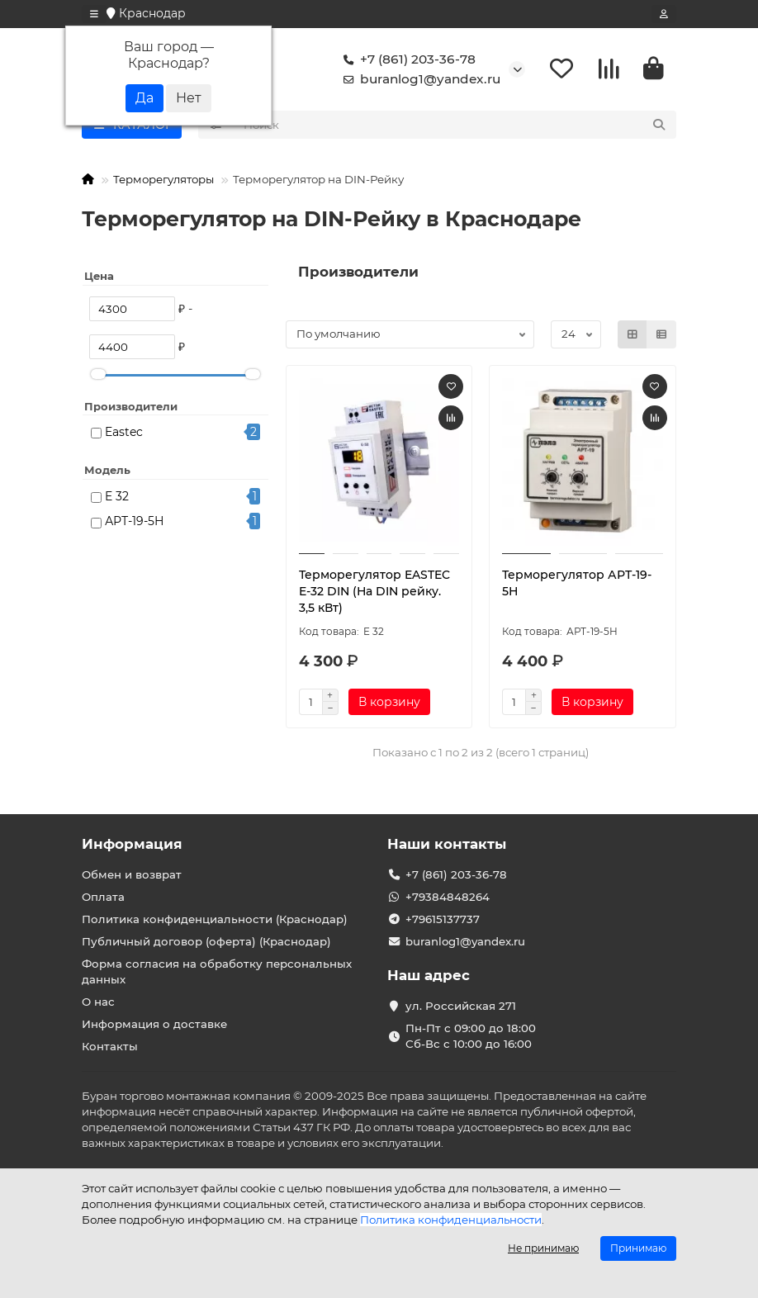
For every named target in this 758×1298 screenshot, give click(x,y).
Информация (132, 844)
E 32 (117, 496)
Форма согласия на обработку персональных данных (217, 971)
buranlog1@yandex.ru (418, 79)
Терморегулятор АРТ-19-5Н (576, 583)
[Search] (455, 125)
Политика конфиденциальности (451, 1219)
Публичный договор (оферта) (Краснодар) (206, 941)
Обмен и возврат (132, 874)
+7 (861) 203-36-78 (406, 59)
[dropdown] (94, 14)
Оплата (103, 896)
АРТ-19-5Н (134, 521)
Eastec (124, 431)
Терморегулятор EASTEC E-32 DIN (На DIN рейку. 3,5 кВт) (374, 591)
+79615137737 (442, 919)
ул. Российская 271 (460, 1005)
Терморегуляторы (163, 179)
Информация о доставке (154, 1023)
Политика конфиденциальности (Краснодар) (215, 919)
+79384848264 (447, 896)
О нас (98, 1001)
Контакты (110, 1046)
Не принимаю (543, 1248)
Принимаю (638, 1248)
